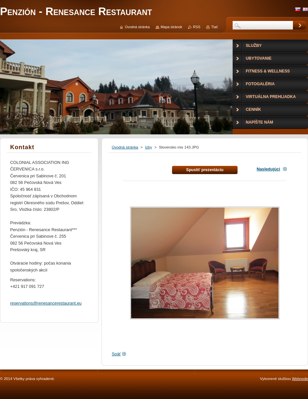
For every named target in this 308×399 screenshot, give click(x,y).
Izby (148, 147)
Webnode (300, 379)
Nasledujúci (268, 169)
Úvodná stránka (125, 147)
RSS (196, 27)
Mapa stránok (171, 27)
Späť (116, 353)
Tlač (214, 27)
